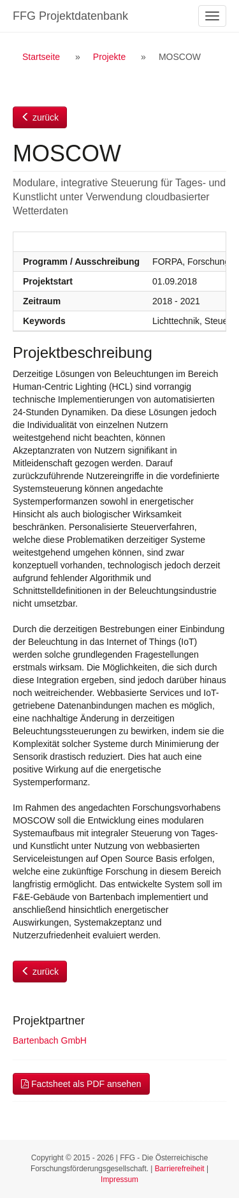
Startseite (41, 57)
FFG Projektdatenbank (70, 16)
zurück (40, 117)
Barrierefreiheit (180, 1168)
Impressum (119, 1179)
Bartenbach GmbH (50, 1040)
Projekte (109, 57)
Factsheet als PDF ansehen (81, 1084)
